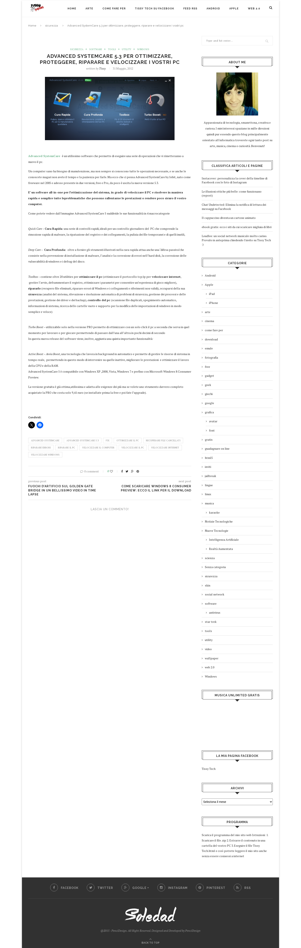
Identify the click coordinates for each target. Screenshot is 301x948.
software (95, 49)
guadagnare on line (217, 449)
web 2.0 (254, 8)
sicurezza (51, 25)
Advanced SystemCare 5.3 (82, 440)
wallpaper (211, 658)
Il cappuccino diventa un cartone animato (229, 218)
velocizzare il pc (132, 447)
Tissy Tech (209, 769)
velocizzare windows (45, 454)
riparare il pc (66, 447)
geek (208, 385)
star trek (211, 622)
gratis (209, 440)
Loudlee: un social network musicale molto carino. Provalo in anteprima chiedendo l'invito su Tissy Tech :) (236, 240)
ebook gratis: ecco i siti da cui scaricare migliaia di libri (237, 227)
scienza (210, 558)
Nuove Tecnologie (216, 531)
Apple (234, 8)
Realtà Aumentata (221, 549)
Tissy (102, 69)
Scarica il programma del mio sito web (226, 835)
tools (112, 49)
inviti (208, 467)
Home (72, 8)
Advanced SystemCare (44, 156)
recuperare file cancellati (163, 440)
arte (89, 8)
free (207, 367)
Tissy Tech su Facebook (154, 8)
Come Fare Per (114, 8)
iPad (212, 294)
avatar (213, 421)
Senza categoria (215, 567)
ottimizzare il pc (127, 440)
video (208, 649)
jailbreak (210, 476)
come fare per (214, 330)
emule (209, 348)
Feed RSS (190, 8)
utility (127, 49)
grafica (209, 412)
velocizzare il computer (98, 447)
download (211, 339)
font (212, 430)
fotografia (211, 357)
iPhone (213, 303)
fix (107, 440)
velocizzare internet (165, 447)
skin (207, 585)
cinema (209, 321)
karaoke (214, 512)
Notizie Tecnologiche (219, 521)
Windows (144, 49)
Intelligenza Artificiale (224, 540)
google (209, 403)
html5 (209, 458)
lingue (209, 485)
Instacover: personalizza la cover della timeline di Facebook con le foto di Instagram (234, 180)
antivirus (214, 612)
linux (208, 494)
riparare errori (41, 447)
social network (214, 594)
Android (213, 8)
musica (209, 503)
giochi (209, 394)
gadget (209, 376)
